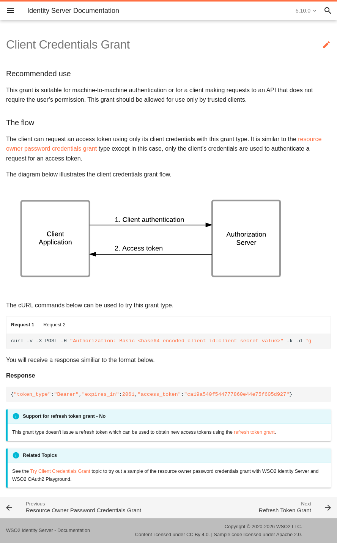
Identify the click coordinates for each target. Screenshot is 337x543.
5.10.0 (303, 11)
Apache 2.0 (288, 534)
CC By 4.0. (198, 534)
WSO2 (283, 526)
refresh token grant (254, 432)
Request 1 (22, 324)
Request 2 (54, 324)
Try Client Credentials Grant (60, 471)
